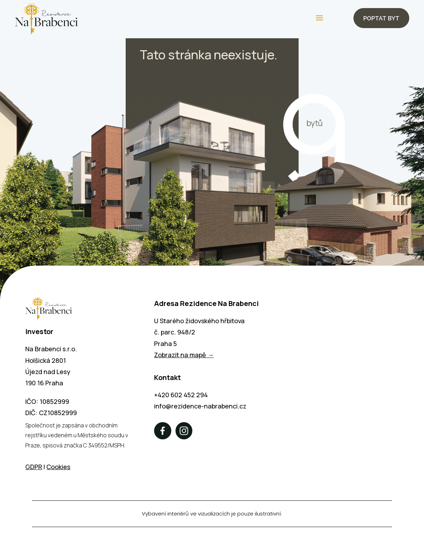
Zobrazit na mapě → (184, 356)
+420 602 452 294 (181, 396)
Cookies (58, 468)
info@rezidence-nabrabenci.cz (200, 407)
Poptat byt (380, 18)
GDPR (33, 468)
